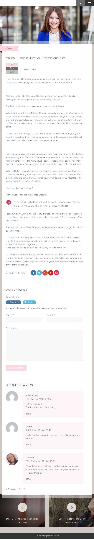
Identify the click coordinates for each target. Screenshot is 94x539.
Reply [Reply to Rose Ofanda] (28, 414)
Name (9, 315)
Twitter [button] (31, 302)
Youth (9, 48)
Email (50, 315)
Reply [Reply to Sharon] (28, 445)
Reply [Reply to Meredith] (28, 479)
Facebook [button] (14, 302)
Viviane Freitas (29, 69)
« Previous (11, 489)
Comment (11, 328)
